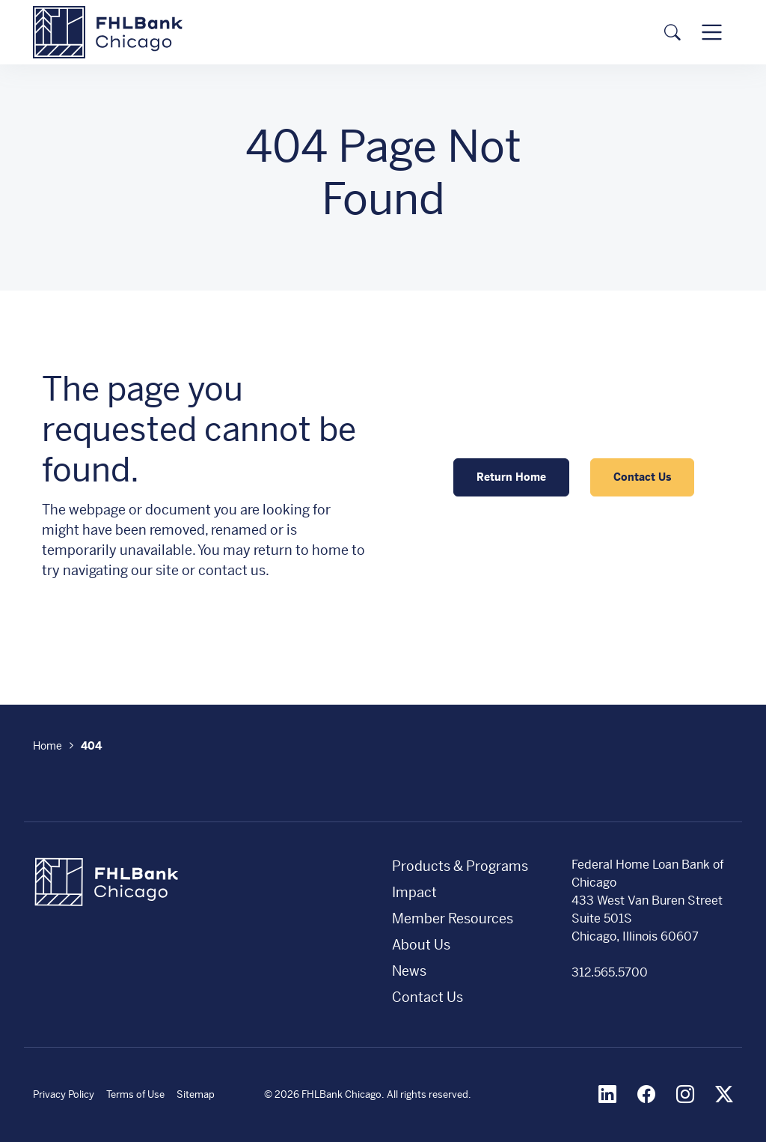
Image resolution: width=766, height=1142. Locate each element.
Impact (414, 892)
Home (47, 746)
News (409, 970)
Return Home (511, 477)
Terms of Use (135, 1094)
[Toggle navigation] (711, 31)
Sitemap (196, 1094)
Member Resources (452, 918)
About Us (421, 944)
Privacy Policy (63, 1094)
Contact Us (642, 477)
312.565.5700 (610, 972)
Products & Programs (460, 866)
